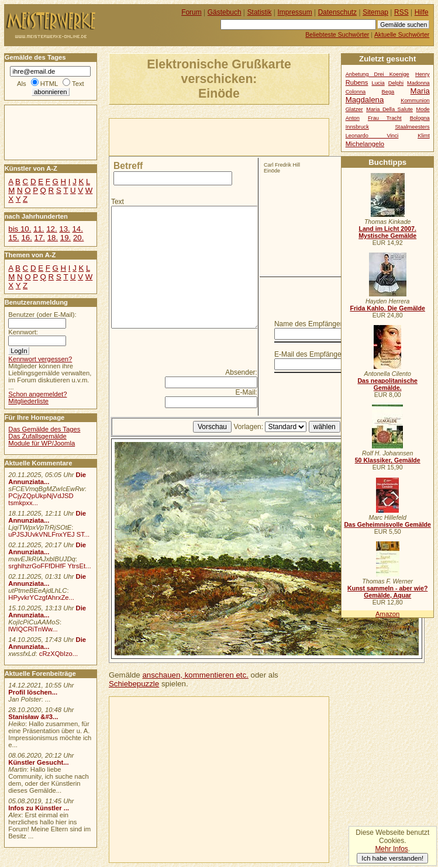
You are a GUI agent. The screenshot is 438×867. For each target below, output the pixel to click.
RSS (401, 12)
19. (65, 237)
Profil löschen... (32, 692)
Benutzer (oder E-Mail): (42, 314)
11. (38, 228)
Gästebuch (225, 12)
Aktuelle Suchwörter (401, 34)
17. (40, 237)
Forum (191, 12)
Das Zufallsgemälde (37, 436)
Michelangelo (365, 143)
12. (51, 228)
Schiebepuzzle (134, 683)
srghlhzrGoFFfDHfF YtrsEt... (49, 565)
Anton (353, 118)
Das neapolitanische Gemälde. (387, 384)
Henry (422, 74)
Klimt (424, 136)
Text (117, 202)
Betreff (128, 166)
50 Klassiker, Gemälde (387, 460)
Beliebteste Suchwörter (337, 34)
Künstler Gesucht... (38, 762)
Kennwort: (23, 332)
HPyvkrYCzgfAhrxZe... (41, 597)
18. (52, 237)
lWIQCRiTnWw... (33, 629)
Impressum (295, 12)
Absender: (241, 372)
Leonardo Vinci (372, 136)
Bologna (420, 118)
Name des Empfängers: (311, 324)
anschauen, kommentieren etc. (195, 675)
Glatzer (354, 109)
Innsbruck (357, 127)
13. (64, 228)
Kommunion (415, 100)
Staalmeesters (412, 127)
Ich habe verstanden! (392, 858)
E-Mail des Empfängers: (311, 354)
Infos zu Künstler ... (38, 807)
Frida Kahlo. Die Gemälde (387, 308)
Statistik (259, 12)
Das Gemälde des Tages (44, 429)
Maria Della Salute (389, 109)
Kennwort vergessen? (40, 358)
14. (77, 228)
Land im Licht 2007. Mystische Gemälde (387, 232)
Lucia (378, 83)
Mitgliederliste (28, 401)
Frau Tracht (385, 118)
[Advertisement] (246, 136)
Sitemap (375, 12)
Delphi (395, 83)
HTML (49, 83)
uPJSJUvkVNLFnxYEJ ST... (48, 534)
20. (78, 237)
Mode (423, 109)
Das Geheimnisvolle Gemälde (387, 524)
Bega (388, 92)
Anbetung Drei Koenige (377, 74)
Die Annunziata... (47, 478)
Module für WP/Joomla (41, 443)
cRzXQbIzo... (58, 653)
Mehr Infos (391, 849)
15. (13, 237)
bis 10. (19, 228)
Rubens (357, 82)
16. (26, 237)
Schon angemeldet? (37, 394)
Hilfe (422, 12)
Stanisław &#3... (33, 716)
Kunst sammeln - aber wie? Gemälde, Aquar (387, 592)
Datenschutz (337, 12)
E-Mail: (246, 392)
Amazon (387, 613)
